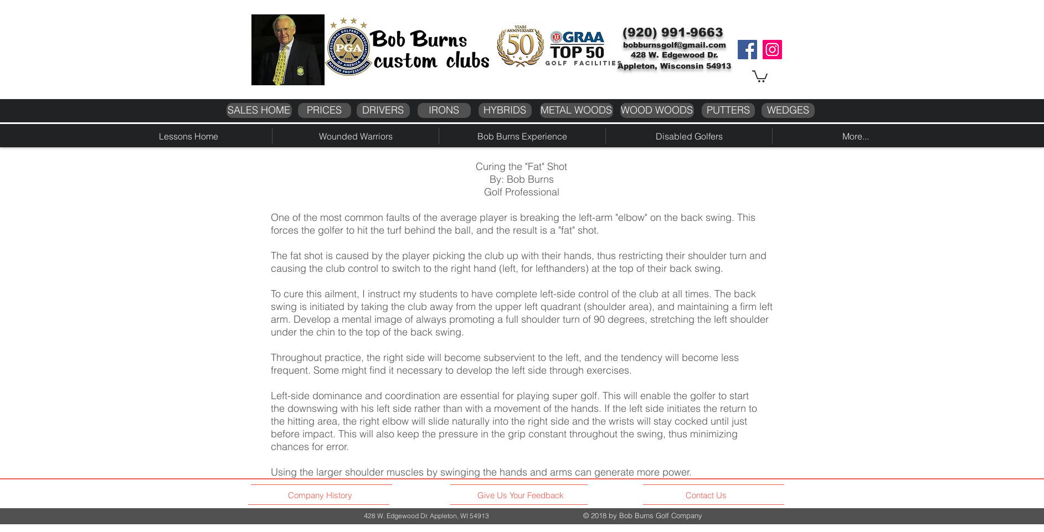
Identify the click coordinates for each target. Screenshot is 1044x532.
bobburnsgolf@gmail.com (674, 44)
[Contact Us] (707, 495)
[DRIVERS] (383, 110)
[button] (760, 75)
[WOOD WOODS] (657, 110)
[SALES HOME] (259, 110)
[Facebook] (747, 49)
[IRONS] (444, 110)
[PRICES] (324, 110)
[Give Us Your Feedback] (523, 495)
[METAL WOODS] (576, 110)
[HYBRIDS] (505, 110)
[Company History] (322, 495)
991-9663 (692, 32)
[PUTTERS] (728, 110)
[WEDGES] (788, 110)
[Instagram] (772, 49)
